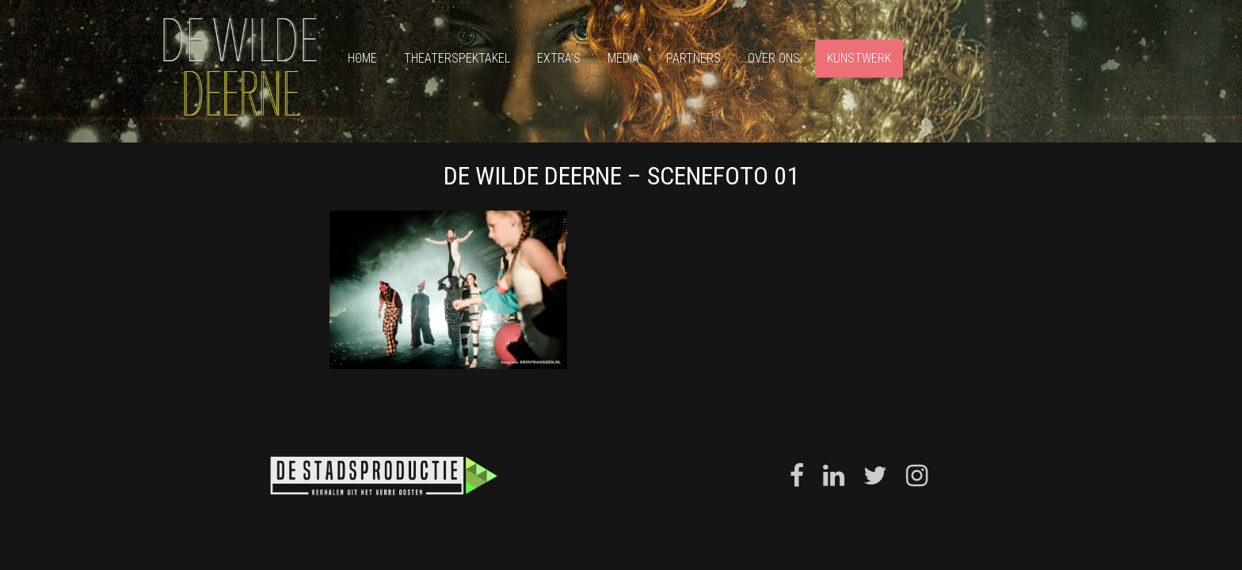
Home (362, 58)
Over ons (774, 58)
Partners (693, 58)
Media (623, 58)
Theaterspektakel (457, 58)
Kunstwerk (859, 58)
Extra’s (559, 58)
